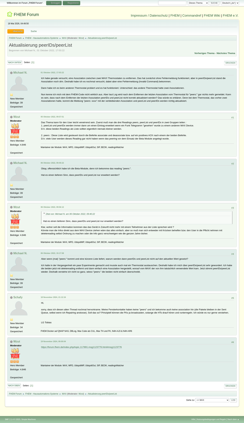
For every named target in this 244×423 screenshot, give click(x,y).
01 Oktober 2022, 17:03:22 (52, 72)
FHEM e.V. (231, 15)
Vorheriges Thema (204, 53)
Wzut (80, 38)
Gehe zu (190, 400)
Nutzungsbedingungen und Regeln (211, 419)
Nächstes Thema (226, 53)
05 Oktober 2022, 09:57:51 (52, 117)
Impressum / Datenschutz (149, 15)
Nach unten (14, 63)
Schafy (17, 297)
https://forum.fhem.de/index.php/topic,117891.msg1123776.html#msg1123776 (81, 347)
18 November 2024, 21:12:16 (53, 297)
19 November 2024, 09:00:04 (53, 341)
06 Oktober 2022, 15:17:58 (52, 253)
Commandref (191, 15)
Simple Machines (28, 419)
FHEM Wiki (212, 15)
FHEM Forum (26, 14)
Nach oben (14, 386)
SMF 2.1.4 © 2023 (12, 419)
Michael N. (20, 72)
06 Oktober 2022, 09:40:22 (52, 163)
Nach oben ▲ (233, 419)
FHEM (175, 15)
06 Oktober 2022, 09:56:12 (52, 207)
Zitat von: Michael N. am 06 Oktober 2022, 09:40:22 (70, 214)
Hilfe (193, 419)
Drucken (230, 63)
